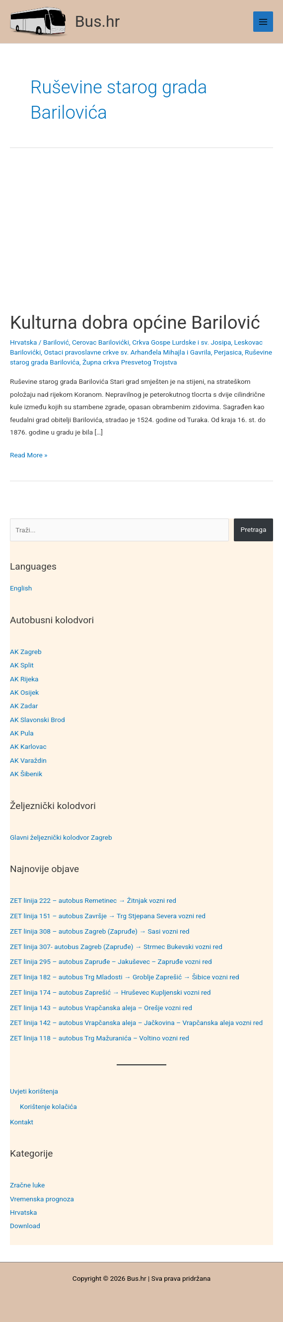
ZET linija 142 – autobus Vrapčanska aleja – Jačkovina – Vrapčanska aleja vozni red (136, 1023)
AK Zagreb (26, 652)
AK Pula (22, 733)
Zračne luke (27, 1185)
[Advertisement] (141, 238)
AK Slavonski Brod (37, 720)
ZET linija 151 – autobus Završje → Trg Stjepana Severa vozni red (108, 916)
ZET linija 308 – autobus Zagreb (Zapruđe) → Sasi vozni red (100, 931)
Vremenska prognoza (42, 1199)
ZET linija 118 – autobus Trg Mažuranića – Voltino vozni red (99, 1038)
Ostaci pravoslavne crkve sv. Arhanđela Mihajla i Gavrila (127, 352)
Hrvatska (23, 1212)
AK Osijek (24, 692)
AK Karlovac (28, 746)
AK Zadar (24, 706)
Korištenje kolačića (48, 1106)
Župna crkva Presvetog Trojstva (129, 362)
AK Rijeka (24, 679)
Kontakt (21, 1122)
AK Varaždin (28, 760)
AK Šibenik (26, 774)
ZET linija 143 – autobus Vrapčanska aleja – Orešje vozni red (101, 1008)
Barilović (56, 342)
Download (25, 1226)
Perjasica (228, 352)
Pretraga (254, 529)
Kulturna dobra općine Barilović (135, 322)
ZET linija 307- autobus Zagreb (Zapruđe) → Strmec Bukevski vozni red (116, 947)
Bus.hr (97, 21)
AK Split (22, 665)
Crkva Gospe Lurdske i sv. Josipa (181, 342)
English (21, 588)
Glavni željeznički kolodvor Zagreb (61, 837)
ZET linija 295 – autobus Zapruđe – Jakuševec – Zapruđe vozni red (111, 961)
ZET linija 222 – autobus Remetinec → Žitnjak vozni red (93, 900)
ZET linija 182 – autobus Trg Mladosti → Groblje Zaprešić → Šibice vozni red (124, 977)
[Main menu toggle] (263, 21)
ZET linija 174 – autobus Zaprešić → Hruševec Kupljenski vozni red (110, 992)
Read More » (29, 455)
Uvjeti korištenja (34, 1091)
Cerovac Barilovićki (100, 342)
